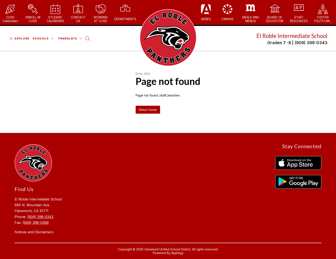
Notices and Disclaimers (34, 232)
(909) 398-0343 (40, 217)
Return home (148, 109)
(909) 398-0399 (35, 222)
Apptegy (177, 253)
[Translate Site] (70, 38)
